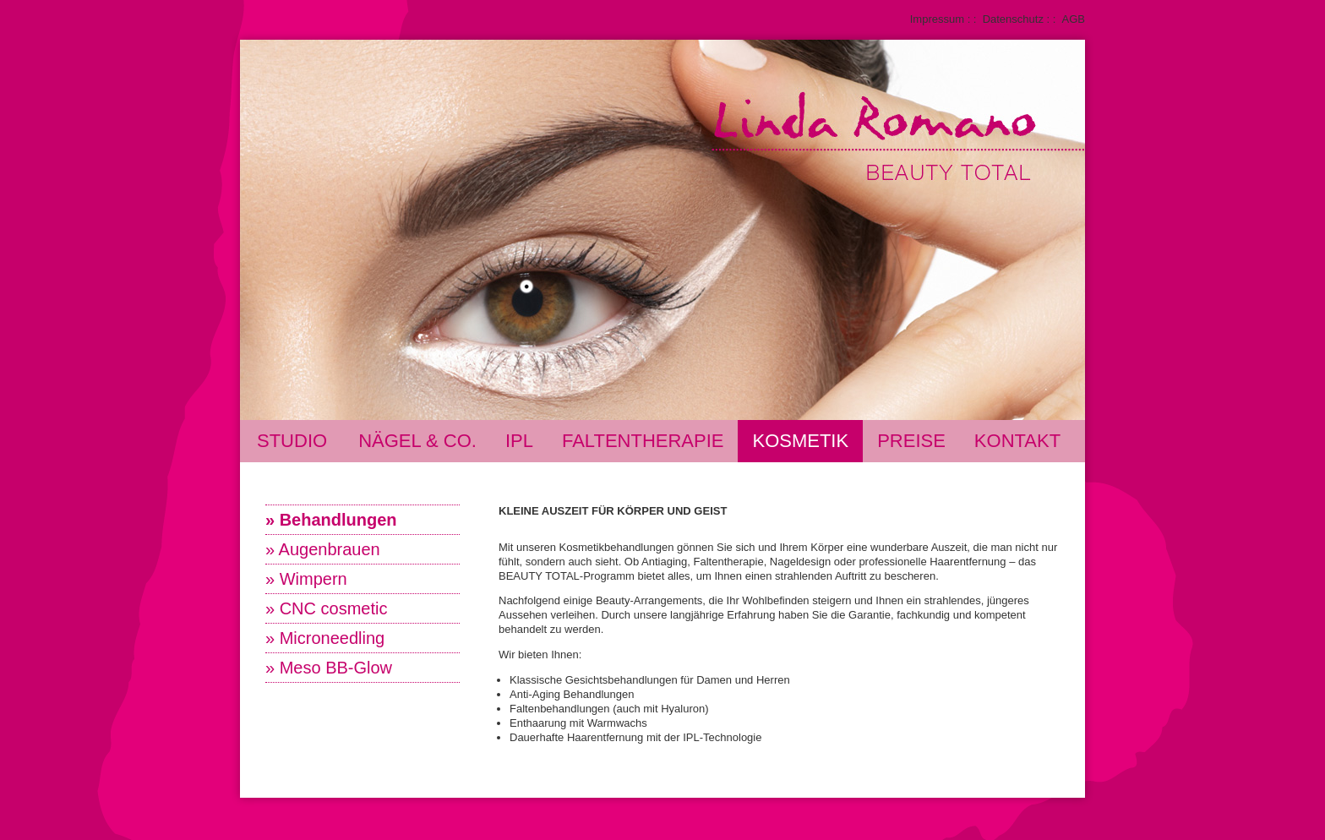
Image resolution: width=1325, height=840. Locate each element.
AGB (1073, 19)
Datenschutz (1013, 19)
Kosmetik (800, 440)
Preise (911, 440)
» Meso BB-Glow (328, 667)
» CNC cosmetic (326, 608)
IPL (519, 440)
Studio (292, 440)
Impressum (937, 19)
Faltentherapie (643, 440)
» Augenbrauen (322, 549)
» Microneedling (324, 638)
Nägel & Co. (417, 440)
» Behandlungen (331, 519)
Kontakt (1017, 440)
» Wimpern (306, 579)
